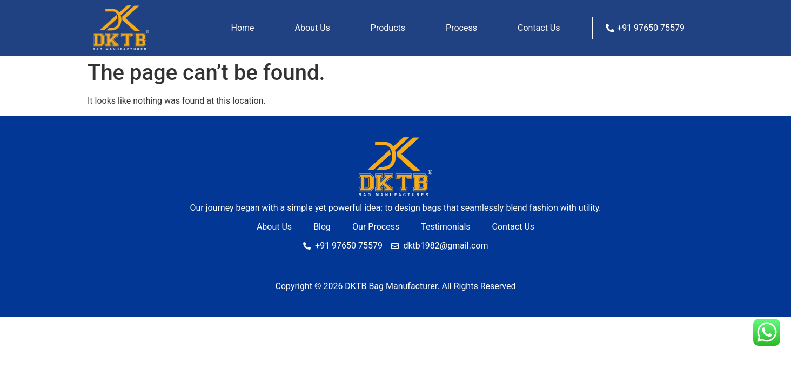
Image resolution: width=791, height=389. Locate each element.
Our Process (375, 227)
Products (388, 28)
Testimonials (445, 227)
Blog (322, 227)
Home (242, 28)
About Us (312, 28)
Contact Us (539, 28)
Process (461, 28)
